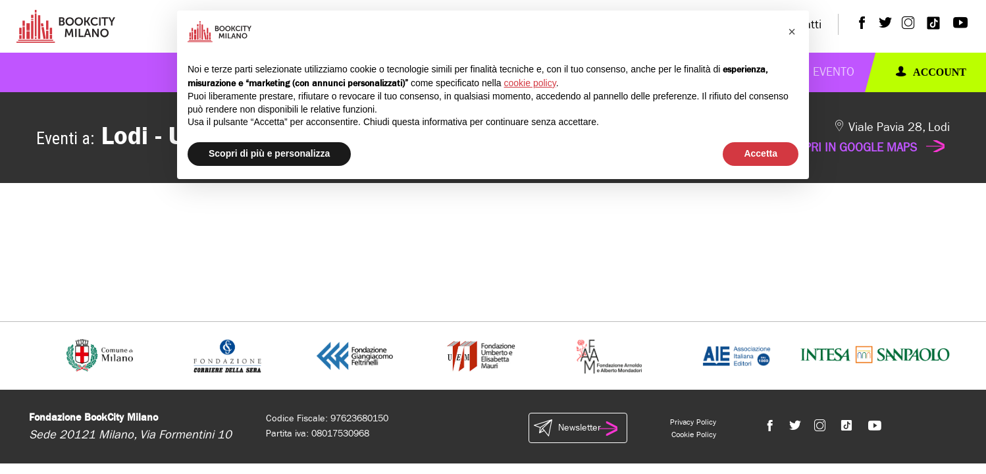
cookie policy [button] (530, 83)
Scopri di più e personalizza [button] (269, 153)
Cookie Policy (693, 434)
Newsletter (578, 428)
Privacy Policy (693, 422)
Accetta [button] (760, 153)
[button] (791, 31)
